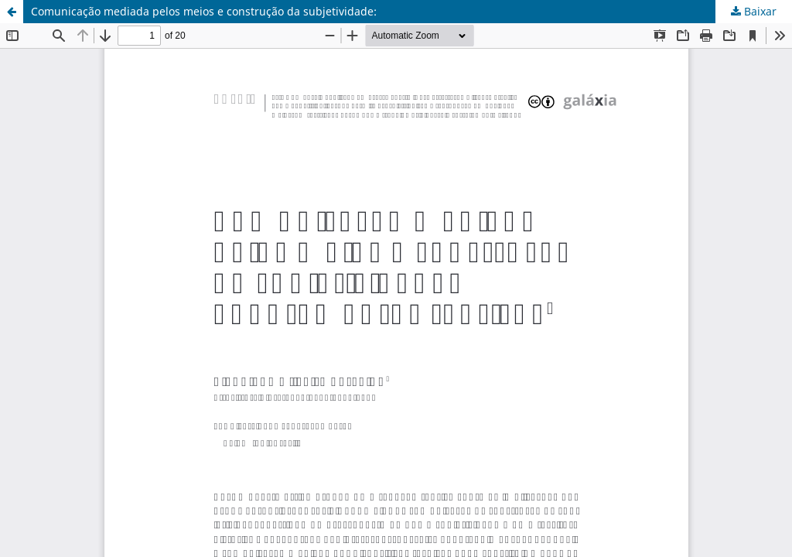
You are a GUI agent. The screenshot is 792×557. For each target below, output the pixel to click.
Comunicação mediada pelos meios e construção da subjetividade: (204, 11)
